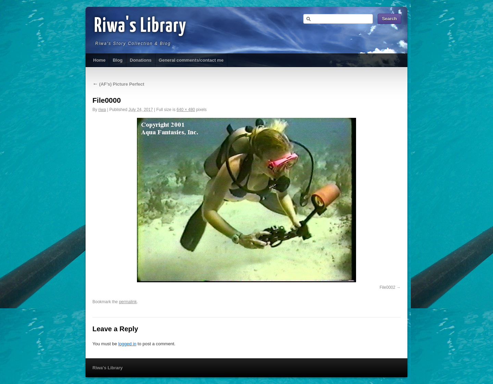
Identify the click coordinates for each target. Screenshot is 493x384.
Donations (141, 60)
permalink (128, 301)
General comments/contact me (191, 60)
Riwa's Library (140, 26)
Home (99, 60)
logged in (127, 343)
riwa (102, 109)
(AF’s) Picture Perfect (118, 84)
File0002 (387, 287)
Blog (118, 60)
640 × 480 (186, 109)
